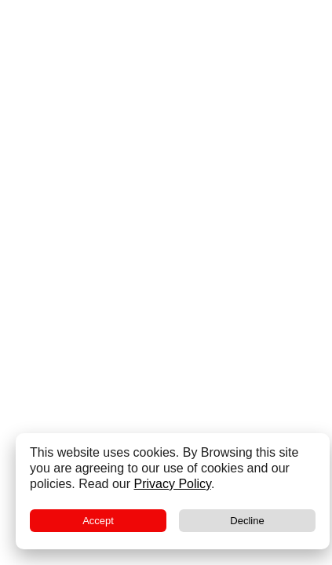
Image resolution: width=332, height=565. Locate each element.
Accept (98, 521)
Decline (247, 521)
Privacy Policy (172, 483)
